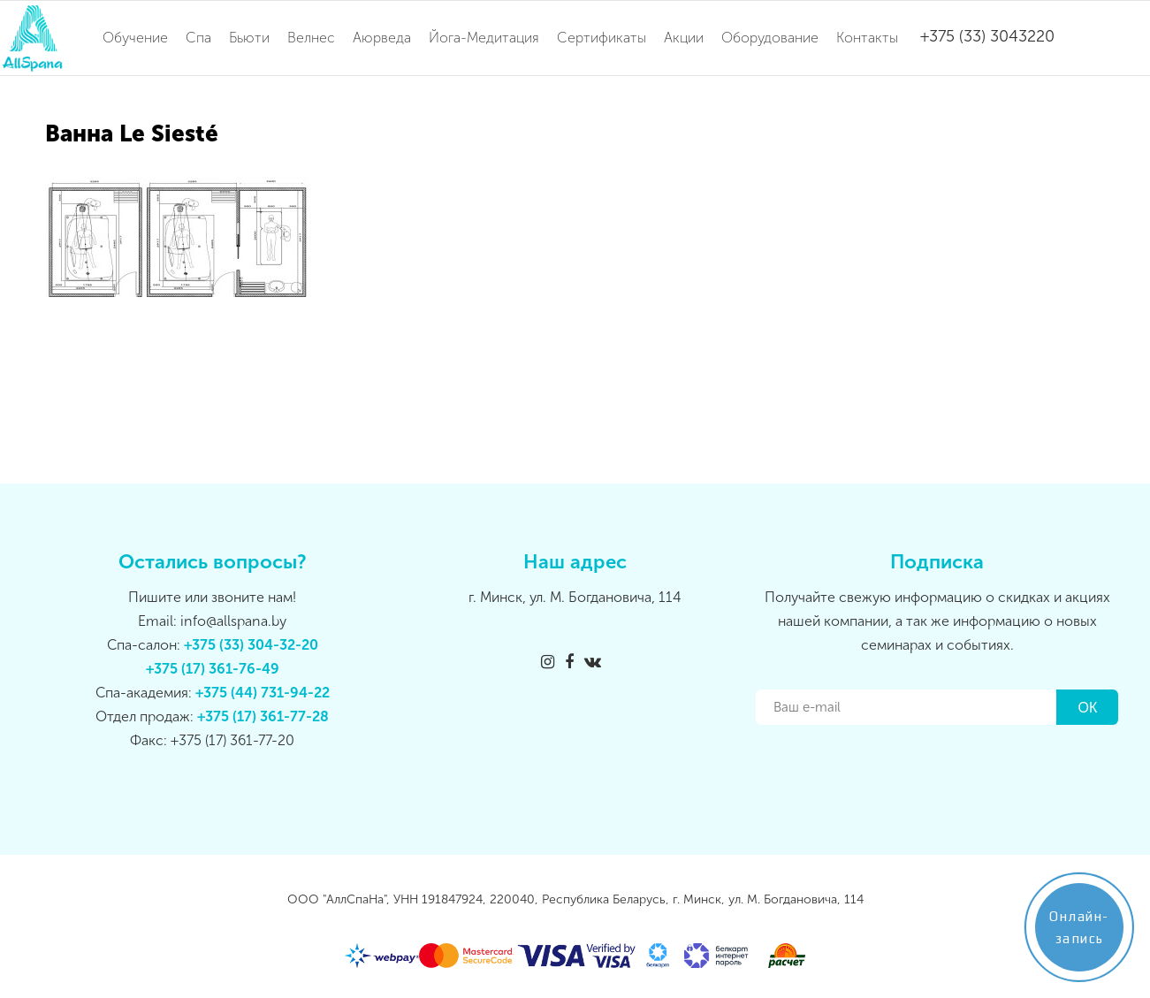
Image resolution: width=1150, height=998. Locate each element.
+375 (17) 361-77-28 (263, 716)
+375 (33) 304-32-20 (251, 644)
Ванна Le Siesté (131, 134)
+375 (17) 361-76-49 (212, 668)
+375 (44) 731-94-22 (262, 692)
